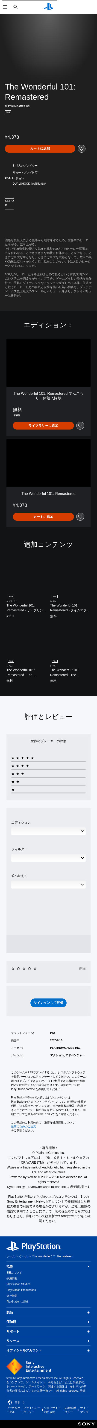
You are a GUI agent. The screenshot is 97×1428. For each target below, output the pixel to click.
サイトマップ (84, 1410)
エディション (21, 822)
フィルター (19, 849)
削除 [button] (82, 968)
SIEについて (14, 1272)
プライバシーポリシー (32, 1410)
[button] (48, 1003)
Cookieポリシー (70, 1410)
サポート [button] (48, 1331)
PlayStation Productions (21, 1290)
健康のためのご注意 (23, 1126)
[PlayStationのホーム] (48, 7)
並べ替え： (19, 876)
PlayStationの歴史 (17, 1301)
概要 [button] (48, 1266)
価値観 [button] (48, 1322)
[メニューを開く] (5, 7)
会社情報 (12, 1295)
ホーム (10, 1256)
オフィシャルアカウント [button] (48, 1350)
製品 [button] (48, 1312)
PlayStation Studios (18, 1284)
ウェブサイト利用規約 (52, 1410)
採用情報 (12, 1278)
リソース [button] (48, 1341)
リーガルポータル (13, 1410)
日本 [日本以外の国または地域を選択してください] (16, 1402)
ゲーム (23, 1256)
